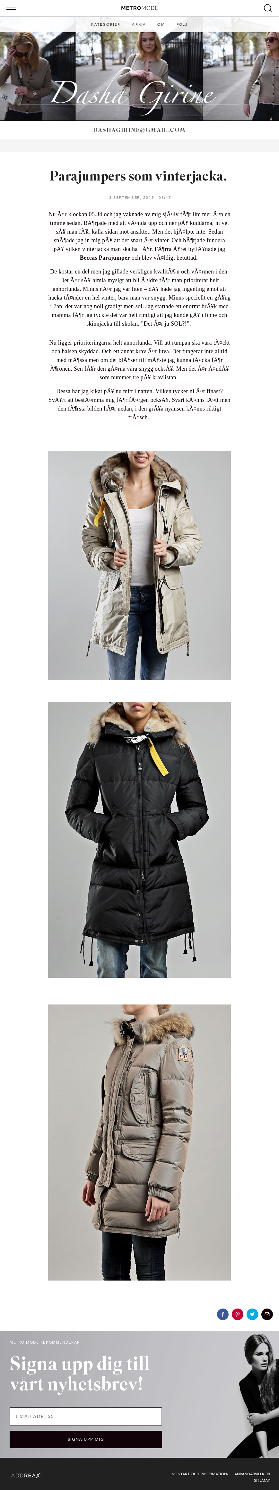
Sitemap (262, 1480)
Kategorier (105, 24)
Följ (182, 24)
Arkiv (139, 24)
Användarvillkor (252, 1473)
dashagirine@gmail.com (139, 130)
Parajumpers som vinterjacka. (139, 177)
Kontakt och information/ (200, 1473)
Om (161, 24)
